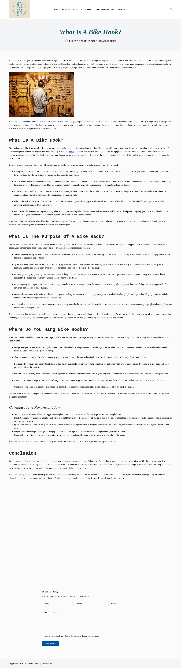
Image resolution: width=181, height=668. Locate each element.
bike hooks (134, 337)
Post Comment (50, 643)
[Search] (171, 9)
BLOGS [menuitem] (75, 9)
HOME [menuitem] (56, 9)
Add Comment (50, 612)
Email (80, 603)
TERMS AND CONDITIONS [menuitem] (104, 9)
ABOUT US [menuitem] (66, 9)
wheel (71, 151)
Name (47, 603)
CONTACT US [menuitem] (122, 9)
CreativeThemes (48, 663)
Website (113, 603)
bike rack (28, 244)
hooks (104, 418)
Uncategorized (107, 41)
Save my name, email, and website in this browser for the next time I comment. (72, 636)
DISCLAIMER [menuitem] (86, 9)
